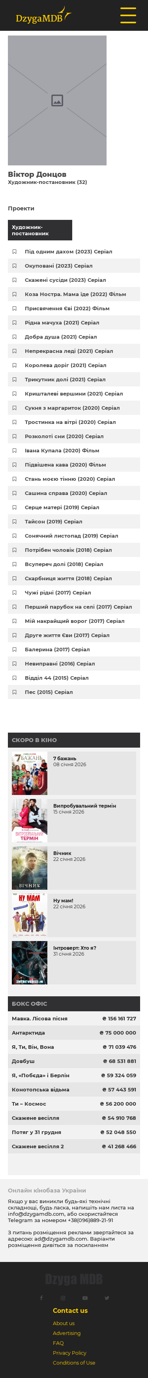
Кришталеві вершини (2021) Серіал (74, 393)
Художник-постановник (30, 230)
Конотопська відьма (40, 1089)
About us (64, 1323)
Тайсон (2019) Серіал (53, 521)
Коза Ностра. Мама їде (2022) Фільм (75, 294)
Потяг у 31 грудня (36, 1132)
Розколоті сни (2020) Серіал (64, 436)
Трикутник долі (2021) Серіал (65, 379)
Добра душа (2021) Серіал (61, 337)
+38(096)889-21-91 (90, 1220)
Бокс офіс (29, 1003)
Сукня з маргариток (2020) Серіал (72, 408)
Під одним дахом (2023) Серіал (68, 251)
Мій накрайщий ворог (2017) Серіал (75, 621)
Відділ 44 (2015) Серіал (57, 678)
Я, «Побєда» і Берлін (40, 1075)
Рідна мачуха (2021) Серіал (62, 322)
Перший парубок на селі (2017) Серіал (78, 607)
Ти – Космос (29, 1104)
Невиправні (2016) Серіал (60, 663)
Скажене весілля (35, 1118)
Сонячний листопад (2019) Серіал (71, 535)
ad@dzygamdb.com (60, 1239)
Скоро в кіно (34, 740)
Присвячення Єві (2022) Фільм (67, 308)
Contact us (70, 1310)
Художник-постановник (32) (47, 182)
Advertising (67, 1333)
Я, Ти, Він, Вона (33, 1047)
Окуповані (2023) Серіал (59, 265)
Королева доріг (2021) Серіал (66, 365)
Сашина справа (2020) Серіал (66, 493)
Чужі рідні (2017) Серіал (58, 592)
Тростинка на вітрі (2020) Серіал (70, 422)
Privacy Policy (69, 1353)
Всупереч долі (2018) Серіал (64, 564)
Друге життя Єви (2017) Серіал (67, 635)
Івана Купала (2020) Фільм (62, 450)
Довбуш (23, 1061)
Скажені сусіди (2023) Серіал (65, 280)
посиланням (91, 1245)
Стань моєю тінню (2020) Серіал (70, 479)
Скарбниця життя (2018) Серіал (68, 578)
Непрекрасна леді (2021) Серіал (69, 351)
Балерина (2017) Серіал (57, 649)
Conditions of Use (74, 1363)
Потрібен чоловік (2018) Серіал (68, 550)
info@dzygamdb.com (36, 1214)
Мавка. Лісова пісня (39, 1018)
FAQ (58, 1343)
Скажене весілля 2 (38, 1146)
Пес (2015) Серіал (49, 692)
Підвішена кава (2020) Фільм (65, 464)
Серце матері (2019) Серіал (62, 507)
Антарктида (28, 1032)
